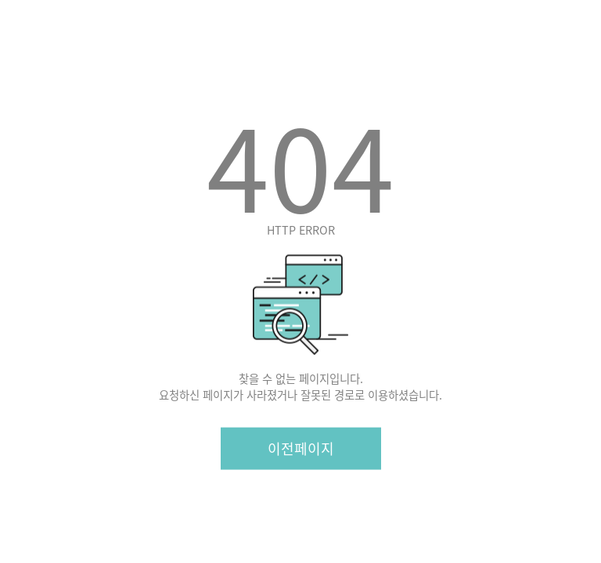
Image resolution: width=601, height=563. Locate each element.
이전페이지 (301, 447)
